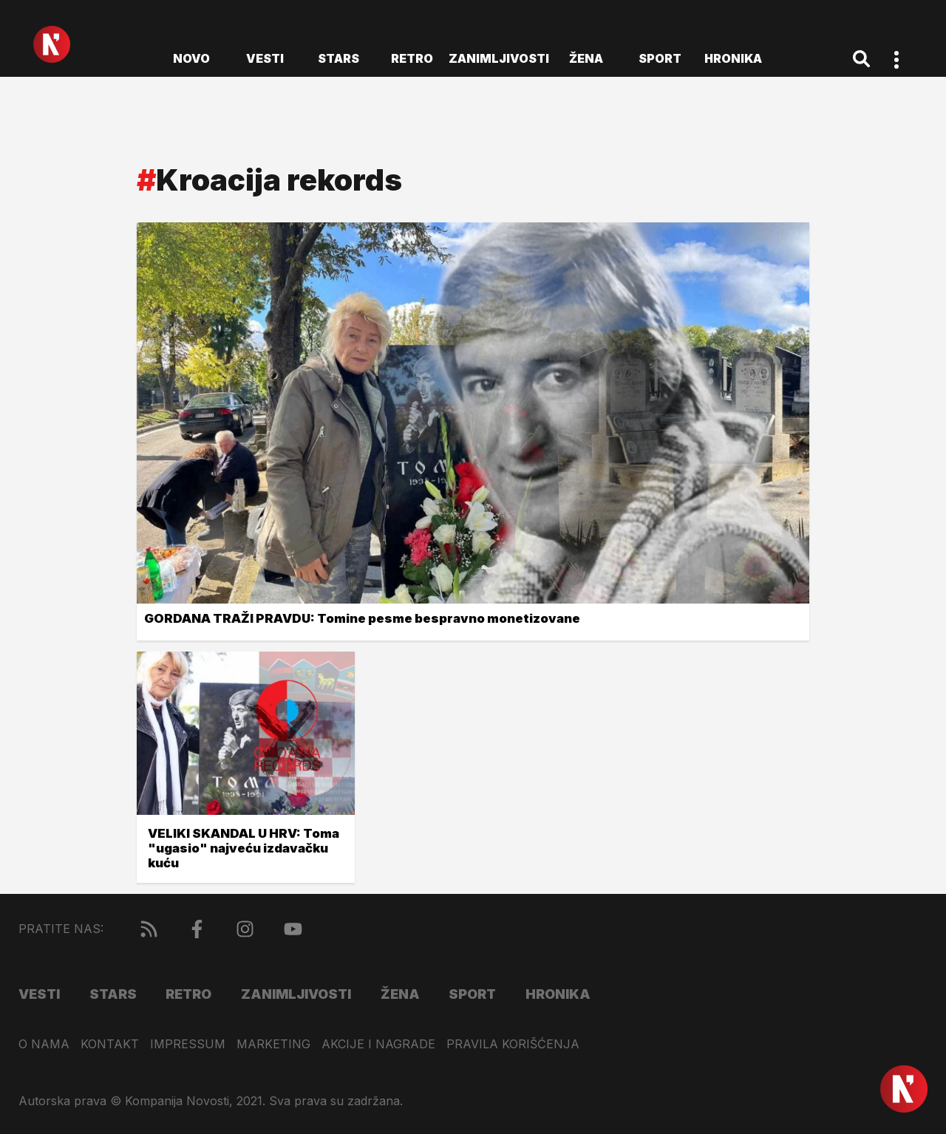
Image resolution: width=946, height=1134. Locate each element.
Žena (586, 58)
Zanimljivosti (499, 58)
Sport (660, 58)
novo (191, 58)
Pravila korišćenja (512, 1044)
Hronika (733, 58)
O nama (43, 1044)
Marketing (273, 1044)
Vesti (265, 58)
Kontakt (110, 1044)
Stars (338, 58)
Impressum (187, 1044)
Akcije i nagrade (378, 1044)
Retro (412, 58)
